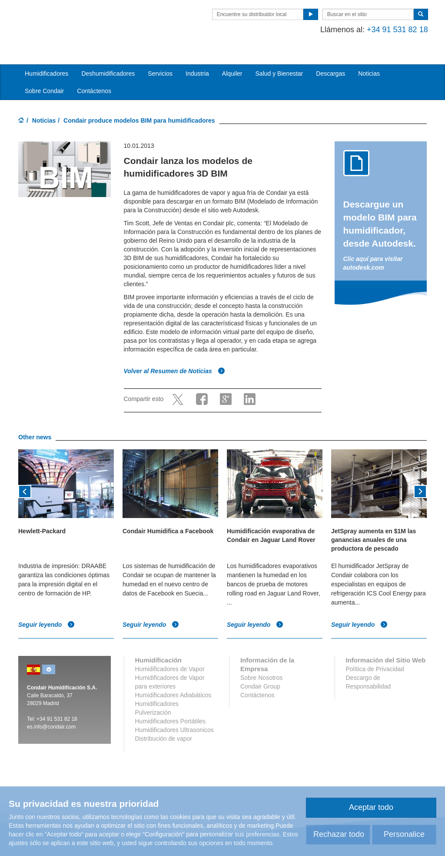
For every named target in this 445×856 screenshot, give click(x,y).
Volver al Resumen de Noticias (174, 359)
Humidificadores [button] (46, 61)
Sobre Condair (44, 78)
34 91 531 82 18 (58, 707)
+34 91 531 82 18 (396, 29)
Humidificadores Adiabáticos (173, 682)
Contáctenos (94, 78)
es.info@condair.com (51, 715)
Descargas (330, 61)
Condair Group (260, 674)
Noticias (369, 61)
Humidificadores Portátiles (170, 709)
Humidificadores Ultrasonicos (174, 717)
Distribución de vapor (164, 726)
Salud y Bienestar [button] (279, 61)
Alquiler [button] (232, 61)
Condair (68, 20)
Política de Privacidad (375, 656)
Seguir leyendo (46, 612)
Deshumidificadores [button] (108, 61)
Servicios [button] (160, 61)
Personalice (404, 834)
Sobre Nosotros (261, 665)
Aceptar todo (371, 807)
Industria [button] (197, 61)
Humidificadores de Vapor (170, 656)
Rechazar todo (338, 834)
